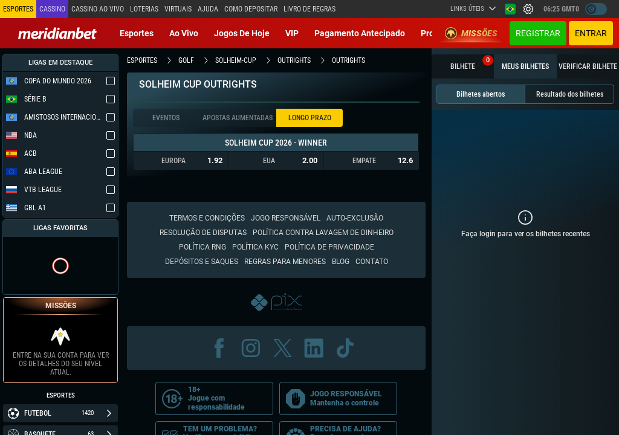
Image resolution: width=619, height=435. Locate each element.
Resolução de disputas (203, 232)
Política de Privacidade (329, 247)
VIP (292, 33)
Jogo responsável (285, 218)
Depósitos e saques (201, 261)
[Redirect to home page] (57, 33)
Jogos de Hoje (242, 33)
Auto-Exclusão (354, 218)
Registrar (538, 33)
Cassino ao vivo (97, 9)
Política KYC (255, 247)
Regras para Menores (285, 261)
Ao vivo (183, 33)
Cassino (52, 9)
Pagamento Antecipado (359, 33)
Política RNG (202, 247)
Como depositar (250, 9)
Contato (371, 261)
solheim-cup (235, 60)
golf (186, 60)
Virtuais (178, 9)
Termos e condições (207, 218)
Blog (340, 261)
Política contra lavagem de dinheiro (323, 232)
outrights (294, 60)
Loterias (144, 9)
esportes (142, 60)
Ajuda (208, 9)
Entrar (591, 33)
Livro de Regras (309, 9)
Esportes (137, 33)
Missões (471, 33)
